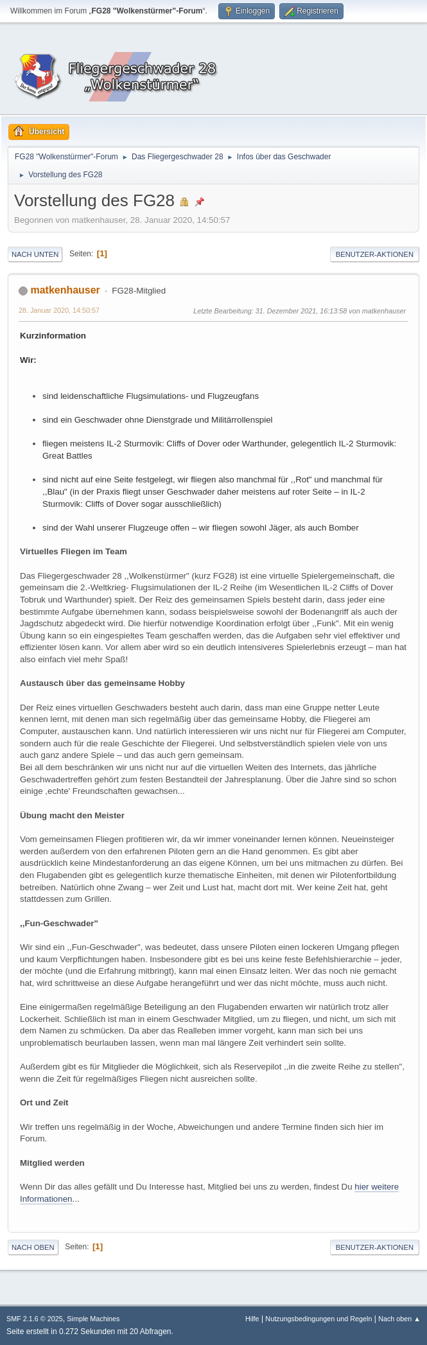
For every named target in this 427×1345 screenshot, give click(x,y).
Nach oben (33, 1247)
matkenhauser (65, 290)
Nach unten (35, 254)
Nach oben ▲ (399, 1319)
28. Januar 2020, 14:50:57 (59, 310)
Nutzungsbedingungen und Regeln (318, 1319)
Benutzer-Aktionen (375, 254)
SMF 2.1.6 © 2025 (34, 1319)
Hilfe (252, 1319)
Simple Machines (93, 1319)
